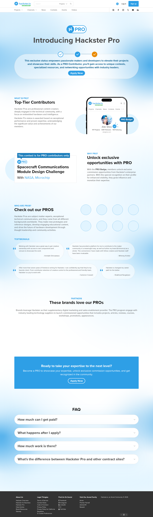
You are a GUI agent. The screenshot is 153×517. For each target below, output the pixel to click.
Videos (74, 10)
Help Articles (20, 507)
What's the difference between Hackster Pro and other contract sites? (76, 459)
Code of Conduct (42, 505)
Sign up (133, 4)
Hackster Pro (20, 505)
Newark (82, 507)
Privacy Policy (41, 507)
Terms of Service (42, 500)
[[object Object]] (117, 4)
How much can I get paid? (76, 419)
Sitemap (18, 511)
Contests (53, 10)
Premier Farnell (85, 503)
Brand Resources (21, 509)
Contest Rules (41, 503)
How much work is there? (76, 445)
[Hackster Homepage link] (22, 4)
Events (64, 10)
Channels (32, 10)
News (44, 10)
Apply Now (76, 73)
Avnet (82, 500)
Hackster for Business (23, 503)
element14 (83, 505)
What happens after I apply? (76, 432)
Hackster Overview (22, 500)
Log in (124, 4)
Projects (18, 10)
